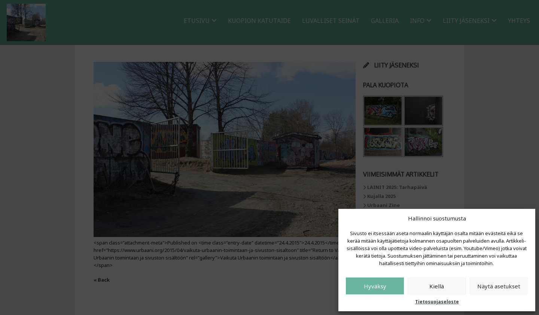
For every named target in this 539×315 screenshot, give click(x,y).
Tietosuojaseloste (437, 301)
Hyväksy (375, 286)
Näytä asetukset (498, 286)
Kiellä (436, 286)
